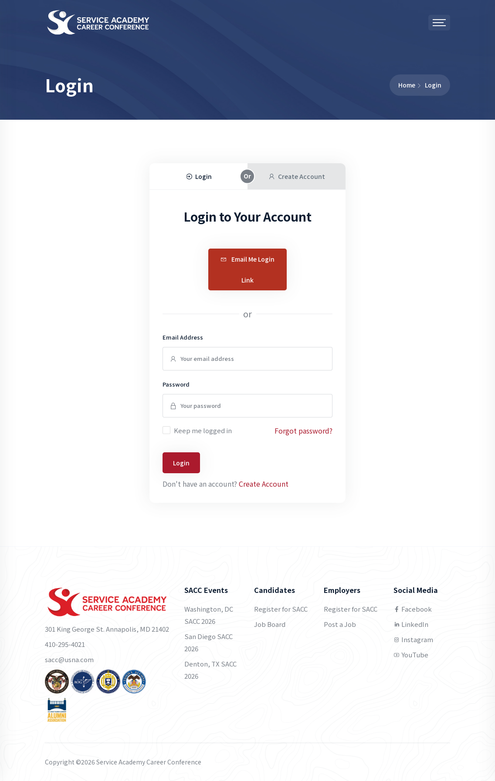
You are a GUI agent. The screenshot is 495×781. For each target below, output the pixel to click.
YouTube (410, 654)
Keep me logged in (203, 430)
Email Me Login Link (247, 269)
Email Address (183, 337)
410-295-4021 (65, 644)
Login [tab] (198, 176)
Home (406, 85)
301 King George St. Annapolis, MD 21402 (107, 628)
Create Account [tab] (296, 176)
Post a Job (340, 624)
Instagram (413, 639)
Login (181, 462)
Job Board (269, 624)
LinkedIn (410, 624)
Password (176, 384)
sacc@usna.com (69, 659)
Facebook (412, 608)
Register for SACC (281, 608)
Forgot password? (303, 430)
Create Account (263, 483)
